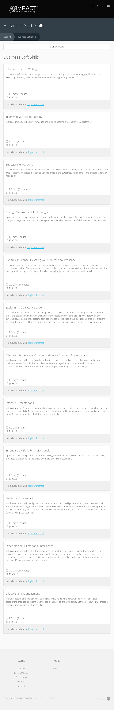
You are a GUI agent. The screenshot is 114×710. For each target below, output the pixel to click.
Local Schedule (21, 672)
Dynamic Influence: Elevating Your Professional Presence (41, 260)
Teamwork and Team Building (24, 117)
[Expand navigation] (108, 6)
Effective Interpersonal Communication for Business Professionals (46, 355)
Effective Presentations (20, 403)
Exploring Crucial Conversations (25, 307)
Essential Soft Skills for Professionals (28, 450)
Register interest (35, 104)
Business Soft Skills (27, 36)
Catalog (7, 36)
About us (57, 668)
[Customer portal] (103, 6)
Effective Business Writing (21, 69)
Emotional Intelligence (19, 498)
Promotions (21, 677)
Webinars (21, 681)
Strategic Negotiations (19, 164)
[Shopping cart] (99, 6)
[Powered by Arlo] (103, 698)
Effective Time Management (23, 593)
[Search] (94, 6)
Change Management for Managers (27, 212)
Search (21, 685)
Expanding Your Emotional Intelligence (29, 546)
